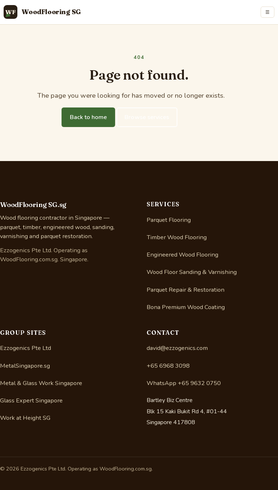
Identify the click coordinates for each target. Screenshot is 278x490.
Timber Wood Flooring (177, 237)
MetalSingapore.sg (25, 366)
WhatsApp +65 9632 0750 (184, 383)
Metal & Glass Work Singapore (41, 383)
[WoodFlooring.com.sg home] (42, 12)
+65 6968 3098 (168, 366)
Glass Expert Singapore (31, 400)
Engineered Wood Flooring (182, 254)
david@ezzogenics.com (177, 348)
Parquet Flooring (169, 220)
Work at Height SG (25, 418)
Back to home (88, 117)
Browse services (147, 117)
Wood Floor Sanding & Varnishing (192, 272)
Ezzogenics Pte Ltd (25, 348)
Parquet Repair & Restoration (185, 290)
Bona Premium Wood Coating (186, 307)
